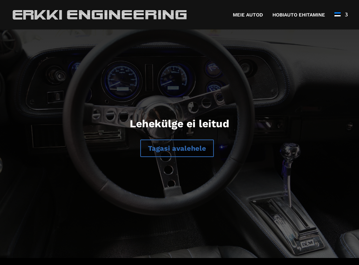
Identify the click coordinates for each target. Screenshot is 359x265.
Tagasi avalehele (177, 148)
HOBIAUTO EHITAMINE (298, 15)
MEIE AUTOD (248, 15)
